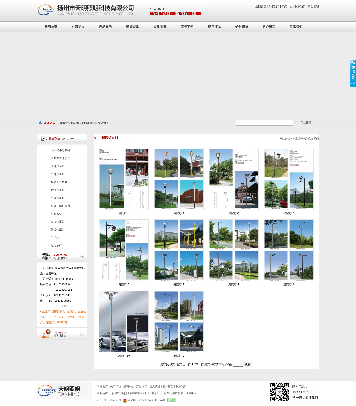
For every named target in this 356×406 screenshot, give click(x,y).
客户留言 (268, 27)
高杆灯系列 (57, 166)
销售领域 (241, 27)
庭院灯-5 (178, 284)
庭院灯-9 (178, 213)
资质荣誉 (159, 27)
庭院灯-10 (124, 355)
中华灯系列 (57, 198)
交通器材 (56, 213)
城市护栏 (56, 245)
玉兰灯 (55, 237)
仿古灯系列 (57, 190)
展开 (353, 73)
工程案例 (187, 27)
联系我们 (296, 27)
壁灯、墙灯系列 (60, 206)
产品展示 (105, 27)
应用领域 (214, 27)
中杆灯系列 (57, 174)
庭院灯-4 (233, 284)
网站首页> (285, 138)
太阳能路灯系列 (60, 150)
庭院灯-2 (124, 213)
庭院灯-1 (178, 355)
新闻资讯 (132, 27)
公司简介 (78, 27)
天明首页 (50, 27)
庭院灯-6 (124, 284)
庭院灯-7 (288, 213)
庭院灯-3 (288, 284)
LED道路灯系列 (60, 158)
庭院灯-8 (233, 213)
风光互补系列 (59, 182)
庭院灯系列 (57, 221)
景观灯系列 (57, 229)
